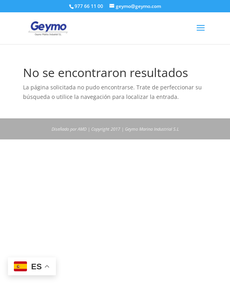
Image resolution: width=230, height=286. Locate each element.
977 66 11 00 (89, 6)
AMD (82, 129)
